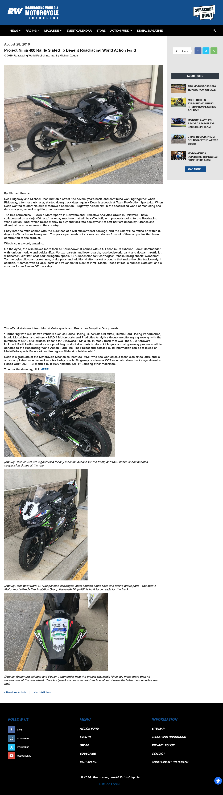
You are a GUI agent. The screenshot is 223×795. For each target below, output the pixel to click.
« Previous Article (15, 692)
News (15, 30)
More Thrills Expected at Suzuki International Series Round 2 (202, 105)
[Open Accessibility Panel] (218, 781)
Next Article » (42, 692)
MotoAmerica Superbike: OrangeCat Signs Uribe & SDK (203, 157)
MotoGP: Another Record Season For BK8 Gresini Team (201, 123)
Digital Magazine (150, 30)
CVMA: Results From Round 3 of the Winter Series (203, 140)
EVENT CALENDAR (79, 30)
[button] (214, 30)
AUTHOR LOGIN (109, 784)
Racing (32, 30)
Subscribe (65, 756)
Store (100, 30)
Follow (67, 738)
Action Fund (121, 30)
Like (69, 730)
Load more (195, 169)
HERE (45, 369)
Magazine (53, 30)
